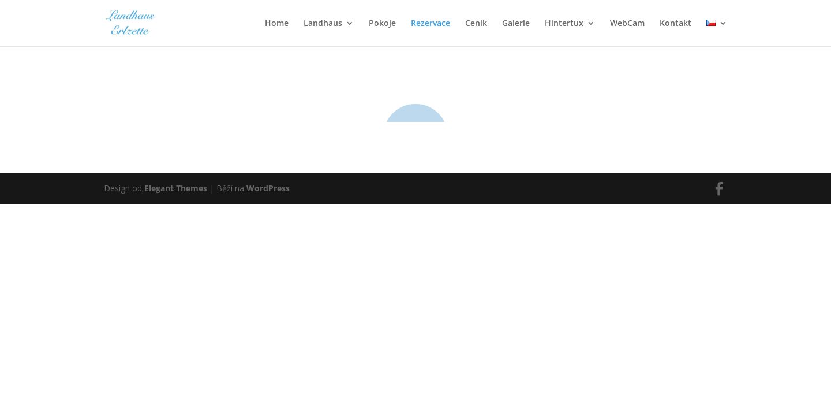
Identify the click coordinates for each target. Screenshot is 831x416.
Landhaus (323, 23)
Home (277, 23)
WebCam (627, 23)
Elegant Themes (175, 245)
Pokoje (382, 23)
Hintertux (564, 23)
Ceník (476, 23)
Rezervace (430, 23)
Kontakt (675, 23)
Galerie (516, 23)
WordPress (268, 245)
